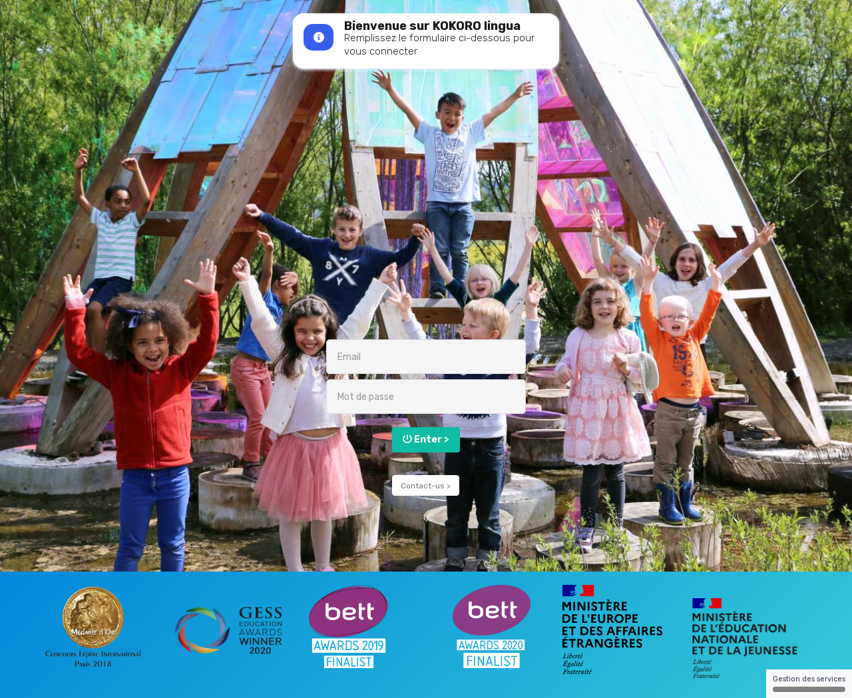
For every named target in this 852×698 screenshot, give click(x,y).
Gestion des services (809, 683)
